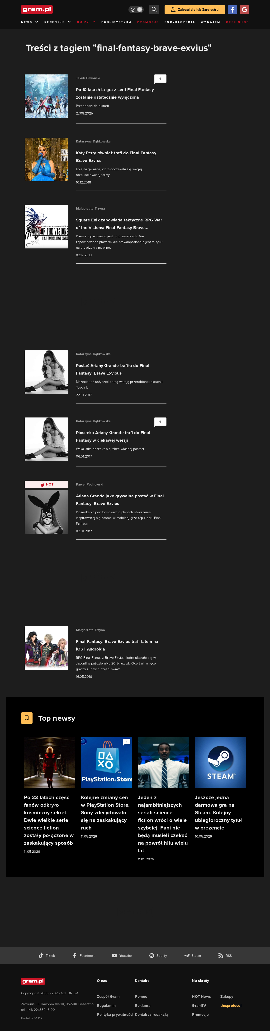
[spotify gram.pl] (158, 955)
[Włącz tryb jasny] (136, 9)
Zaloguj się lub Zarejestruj (198, 9)
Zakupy (226, 996)
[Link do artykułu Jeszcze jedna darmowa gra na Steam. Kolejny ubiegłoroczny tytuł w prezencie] (220, 788)
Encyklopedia (180, 22)
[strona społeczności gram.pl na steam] (192, 955)
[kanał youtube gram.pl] (122, 955)
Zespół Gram (108, 996)
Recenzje (57, 22)
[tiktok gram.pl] (46, 955)
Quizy (86, 22)
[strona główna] (48, 9)
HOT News (201, 996)
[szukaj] (154, 9)
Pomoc (141, 996)
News (30, 22)
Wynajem (211, 22)
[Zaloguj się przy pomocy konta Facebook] (232, 9)
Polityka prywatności (115, 1014)
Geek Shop (237, 22)
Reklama (142, 1005)
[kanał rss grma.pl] (225, 955)
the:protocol (230, 1005)
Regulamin (106, 1005)
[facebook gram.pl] (83, 955)
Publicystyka (116, 22)
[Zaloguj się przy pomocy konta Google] (244, 9)
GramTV (199, 1005)
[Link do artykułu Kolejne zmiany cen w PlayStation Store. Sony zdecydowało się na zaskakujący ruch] (106, 788)
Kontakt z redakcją (151, 1014)
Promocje (148, 22)
